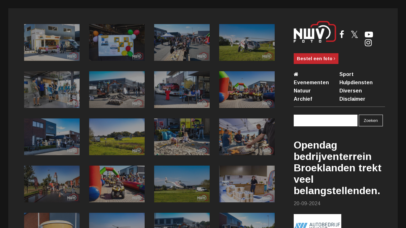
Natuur (302, 90)
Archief (303, 99)
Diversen (350, 90)
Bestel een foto (316, 58)
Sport (346, 74)
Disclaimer (352, 99)
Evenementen (311, 82)
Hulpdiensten (356, 82)
